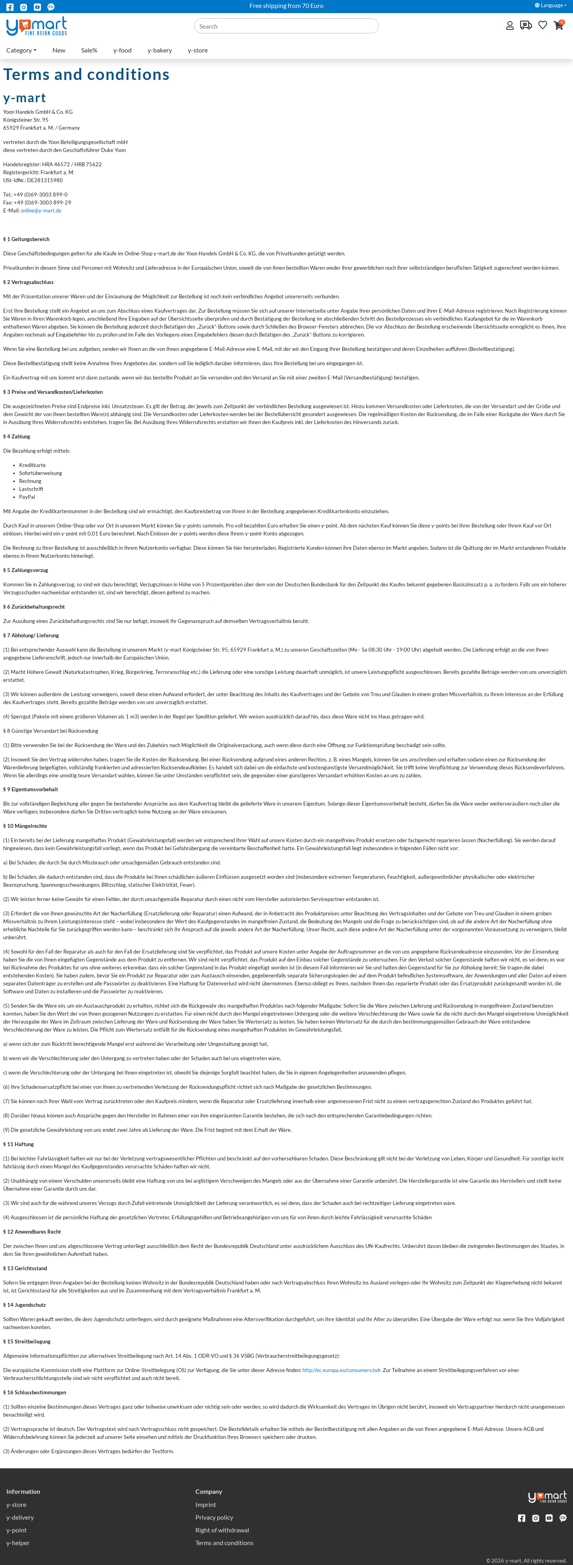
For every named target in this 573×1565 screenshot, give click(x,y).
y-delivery (20, 1517)
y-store (198, 50)
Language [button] (549, 5)
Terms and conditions (224, 1542)
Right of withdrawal (222, 1530)
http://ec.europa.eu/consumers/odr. (342, 1370)
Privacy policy (214, 1517)
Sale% (89, 50)
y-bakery (160, 50)
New (59, 50)
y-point (16, 1530)
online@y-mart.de (41, 210)
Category (19, 50)
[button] (558, 26)
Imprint (205, 1504)
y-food (122, 50)
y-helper (17, 1542)
